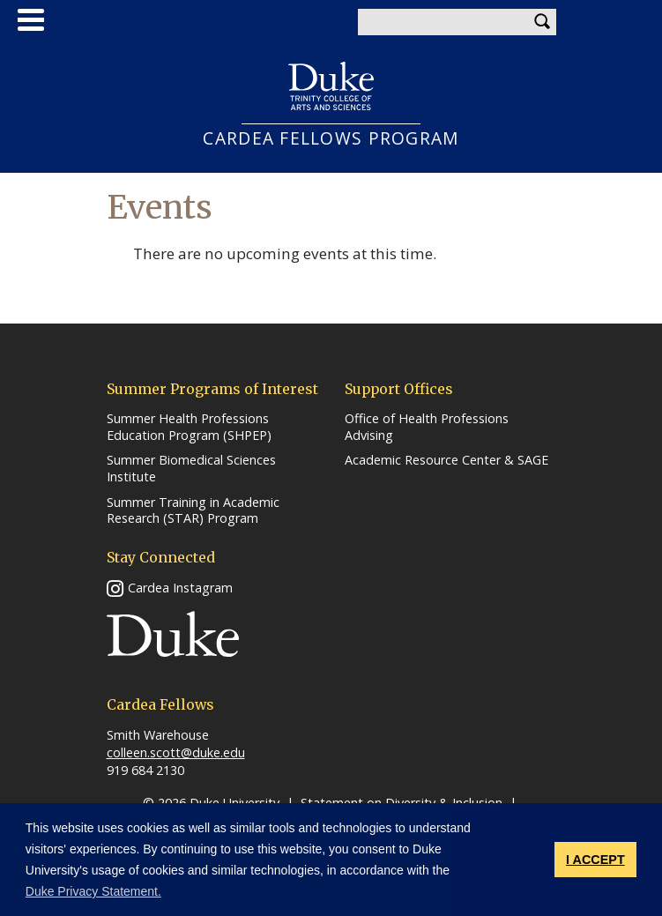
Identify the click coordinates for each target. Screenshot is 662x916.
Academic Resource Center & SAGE (446, 460)
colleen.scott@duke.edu (176, 752)
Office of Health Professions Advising (427, 427)
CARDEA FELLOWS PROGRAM (330, 138)
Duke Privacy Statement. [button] (93, 891)
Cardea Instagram (180, 587)
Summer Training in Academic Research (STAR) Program (193, 511)
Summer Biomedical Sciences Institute (191, 468)
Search (543, 22)
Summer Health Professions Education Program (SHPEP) (189, 427)
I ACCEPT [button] (595, 860)
